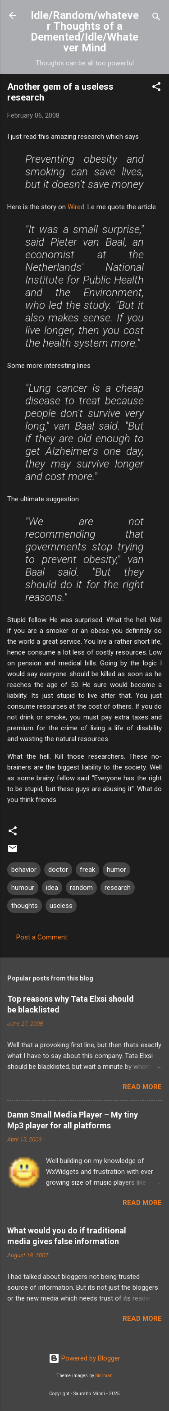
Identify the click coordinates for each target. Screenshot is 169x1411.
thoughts (24, 906)
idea (52, 888)
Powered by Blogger (84, 1358)
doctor (58, 870)
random (81, 888)
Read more (142, 1087)
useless (61, 906)
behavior (24, 870)
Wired (76, 207)
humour (22, 888)
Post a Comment (41, 937)
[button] (156, 88)
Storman (104, 1376)
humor (116, 870)
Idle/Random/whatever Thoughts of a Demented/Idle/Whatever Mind (85, 31)
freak (87, 870)
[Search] (156, 18)
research (118, 888)
